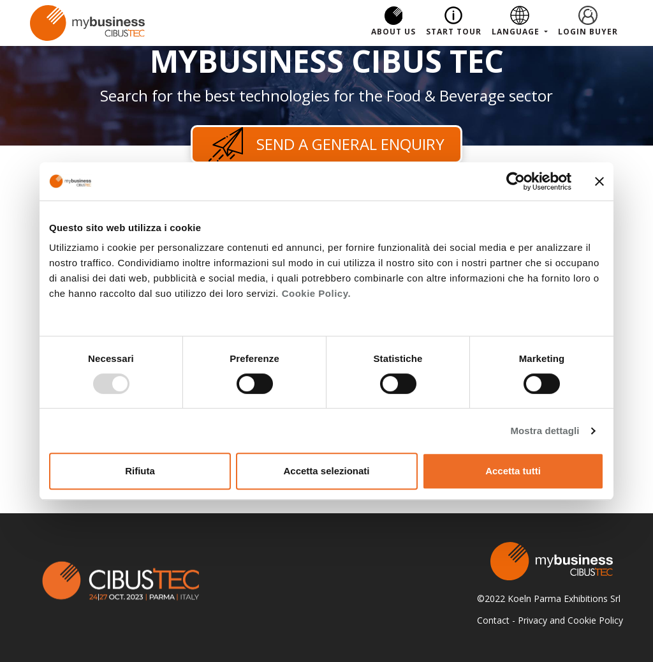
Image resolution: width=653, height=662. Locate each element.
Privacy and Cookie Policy (570, 620)
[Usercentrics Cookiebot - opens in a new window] (515, 181)
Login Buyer (588, 31)
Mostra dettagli (544, 430)
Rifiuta (140, 470)
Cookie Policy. (316, 293)
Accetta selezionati (326, 470)
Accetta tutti (513, 470)
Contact (493, 620)
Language (517, 31)
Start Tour (453, 31)
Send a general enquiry (326, 144)
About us (393, 31)
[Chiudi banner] (599, 181)
